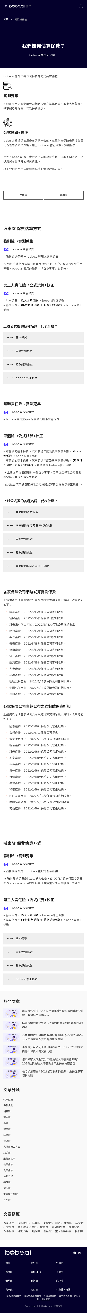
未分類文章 (9, 1158)
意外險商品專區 (11, 1146)
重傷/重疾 (36, 1271)
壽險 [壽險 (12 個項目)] (57, 1223)
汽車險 (23, 195)
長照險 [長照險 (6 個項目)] (79, 1231)
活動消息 (8, 1176)
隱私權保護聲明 (13, 1296)
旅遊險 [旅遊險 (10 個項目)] (44, 1227)
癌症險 (7, 1182)
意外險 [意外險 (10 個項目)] (10, 1227)
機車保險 (8, 1164)
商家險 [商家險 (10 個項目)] (48, 1223)
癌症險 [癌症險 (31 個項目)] (36, 1231)
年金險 (7, 1134)
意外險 (7, 1140)
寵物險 (7, 1129)
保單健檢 (8, 1099)
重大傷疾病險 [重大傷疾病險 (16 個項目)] (63, 1231)
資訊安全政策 (50, 1296)
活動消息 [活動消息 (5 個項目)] (23, 1231)
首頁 (5, 19)
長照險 (7, 1200)
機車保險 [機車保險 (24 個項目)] (74, 1227)
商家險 (7, 1117)
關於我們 (45, 1299)
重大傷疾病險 (10, 1194)
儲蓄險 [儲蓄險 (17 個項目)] (36, 1223)
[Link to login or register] (81, 6)
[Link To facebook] (75, 1253)
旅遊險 (7, 1152)
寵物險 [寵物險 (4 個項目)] (68, 1223)
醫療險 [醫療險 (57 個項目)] (48, 1231)
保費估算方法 (63, 1289)
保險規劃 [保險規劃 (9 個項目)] (23, 1223)
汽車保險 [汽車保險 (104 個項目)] (8, 1231)
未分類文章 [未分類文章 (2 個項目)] (58, 1227)
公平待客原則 (65, 1296)
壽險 (5, 1123)
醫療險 (7, 1188)
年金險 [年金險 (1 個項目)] (79, 1223)
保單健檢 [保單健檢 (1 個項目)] (8, 1223)
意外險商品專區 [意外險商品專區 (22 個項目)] (27, 1227)
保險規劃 (8, 1105)
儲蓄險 (7, 1111)
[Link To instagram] (79, 1253)
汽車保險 (8, 1170)
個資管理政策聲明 (32, 1296)
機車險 (64, 195)
